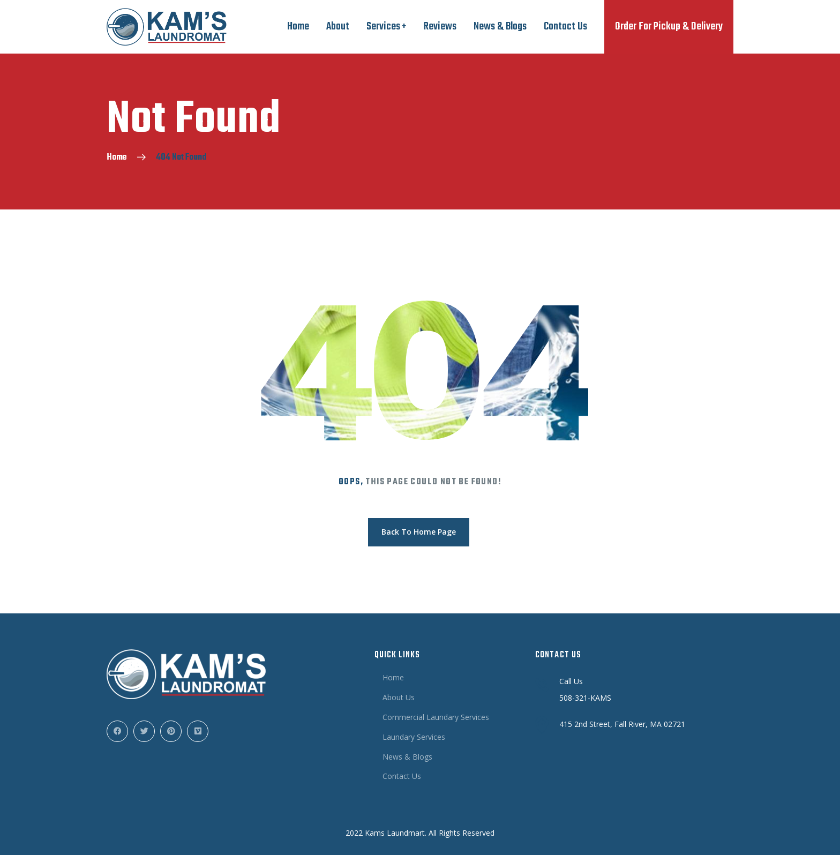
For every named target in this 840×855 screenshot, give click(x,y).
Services (383, 26)
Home (298, 26)
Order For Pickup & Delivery (669, 26)
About (337, 26)
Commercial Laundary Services (435, 717)
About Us (398, 697)
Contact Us (565, 26)
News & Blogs (500, 26)
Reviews (440, 26)
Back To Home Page (418, 532)
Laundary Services (413, 737)
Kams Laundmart (395, 833)
